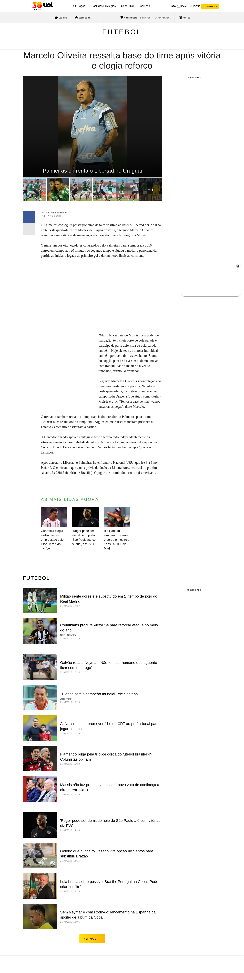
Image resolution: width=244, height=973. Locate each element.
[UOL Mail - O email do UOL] (182, 6)
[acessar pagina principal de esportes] (184, 17)
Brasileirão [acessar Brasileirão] (145, 18)
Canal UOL (128, 6)
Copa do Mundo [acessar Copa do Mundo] (162, 18)
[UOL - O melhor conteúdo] (42, 6)
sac (173, 6)
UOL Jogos (78, 6)
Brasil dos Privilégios (103, 6)
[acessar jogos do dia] (82, 17)
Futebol (122, 32)
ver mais (92, 939)
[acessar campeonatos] (128, 17)
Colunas (145, 6)
